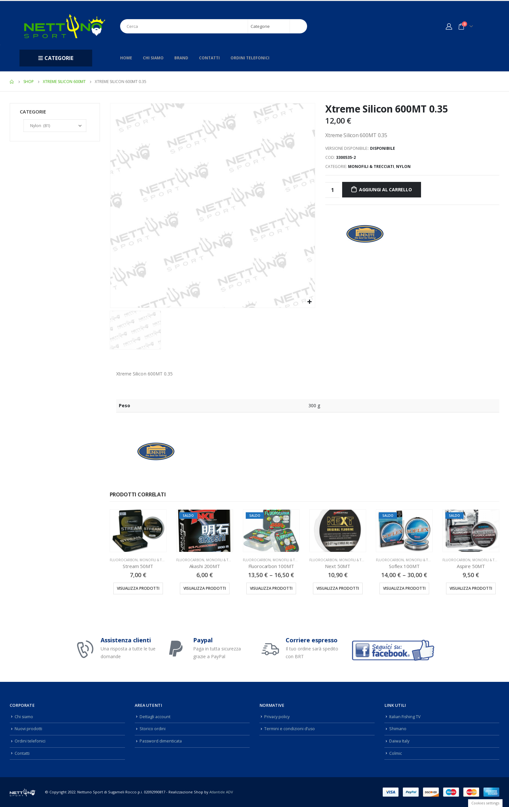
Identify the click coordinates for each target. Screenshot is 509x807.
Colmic (395, 753)
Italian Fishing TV (405, 716)
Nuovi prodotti (28, 728)
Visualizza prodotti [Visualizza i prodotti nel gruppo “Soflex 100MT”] (404, 588)
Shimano (397, 728)
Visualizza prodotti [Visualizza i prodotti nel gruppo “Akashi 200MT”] (204, 588)
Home (126, 58)
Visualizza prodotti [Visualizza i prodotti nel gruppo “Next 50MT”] (338, 588)
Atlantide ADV (221, 791)
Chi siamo (153, 58)
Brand (181, 58)
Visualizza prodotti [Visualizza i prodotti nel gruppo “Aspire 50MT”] (471, 588)
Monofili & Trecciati (371, 166)
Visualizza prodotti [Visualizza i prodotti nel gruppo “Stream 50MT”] (138, 588)
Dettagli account (155, 716)
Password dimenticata (161, 741)
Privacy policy (277, 716)
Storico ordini (153, 728)
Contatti (209, 58)
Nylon (403, 166)
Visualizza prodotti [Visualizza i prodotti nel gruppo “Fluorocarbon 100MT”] (271, 588)
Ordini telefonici (249, 58)
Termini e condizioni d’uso (289, 728)
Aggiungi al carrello (385, 189)
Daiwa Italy (399, 741)
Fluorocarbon (124, 560)
